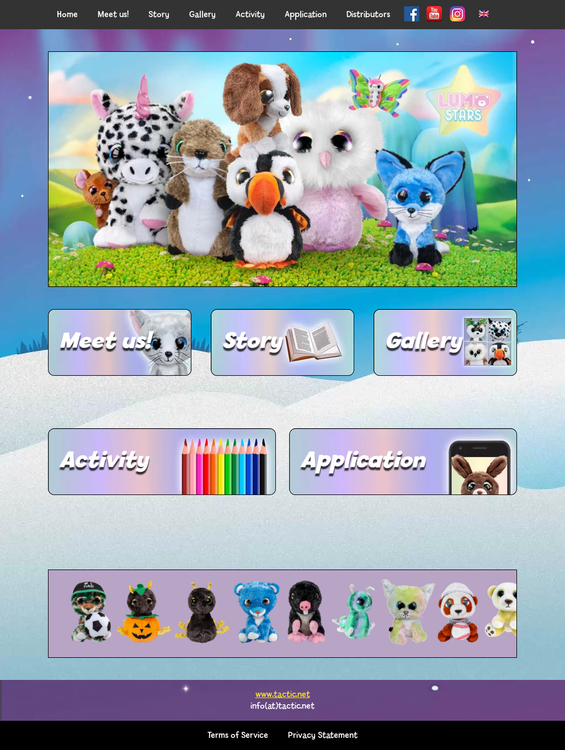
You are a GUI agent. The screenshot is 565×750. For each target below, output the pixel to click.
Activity (103, 461)
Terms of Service (237, 735)
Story (251, 342)
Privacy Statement (323, 735)
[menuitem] (484, 14)
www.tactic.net (282, 694)
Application (362, 461)
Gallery (423, 342)
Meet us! (105, 342)
